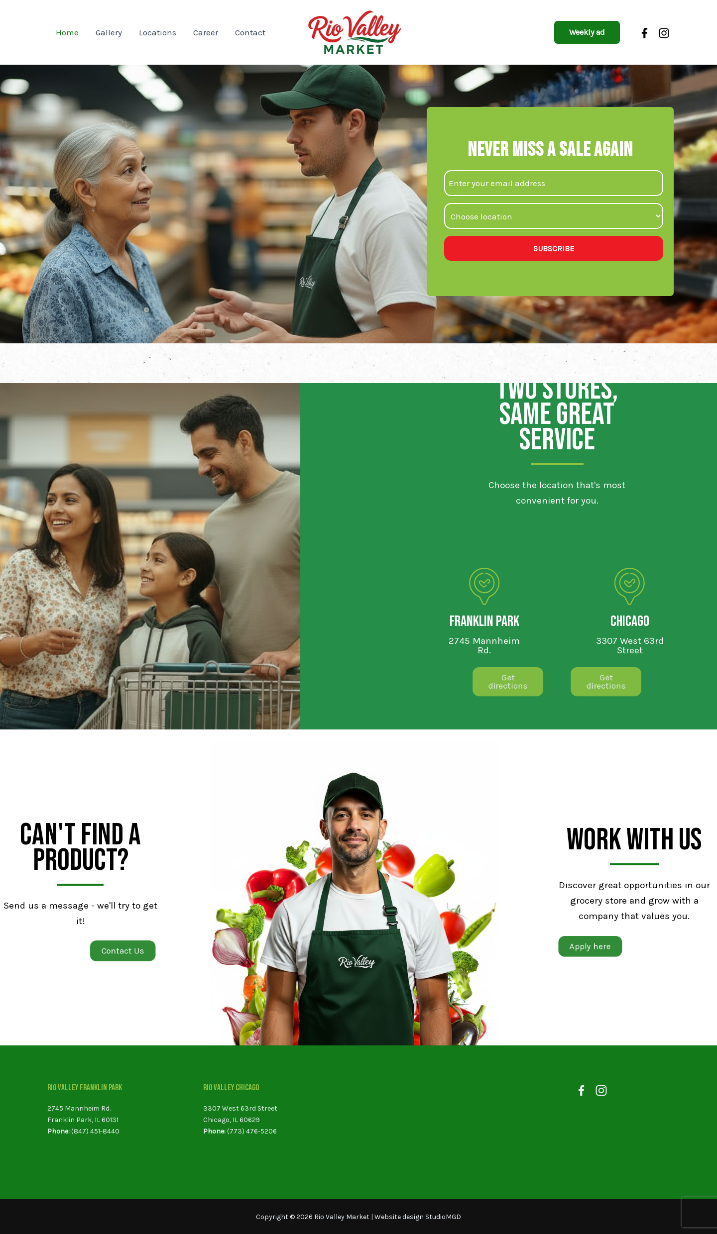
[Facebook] (645, 33)
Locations (157, 32)
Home (67, 32)
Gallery (109, 32)
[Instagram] (664, 33)
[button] (587, 32)
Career (205, 32)
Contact (250, 32)
